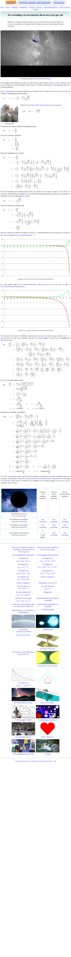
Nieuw (8, 7)
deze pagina (6, 91)
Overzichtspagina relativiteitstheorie (48, 555)
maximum (52, 476)
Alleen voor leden (64, 7)
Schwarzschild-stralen (23, 235)
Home (2, 7)
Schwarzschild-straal (36, 105)
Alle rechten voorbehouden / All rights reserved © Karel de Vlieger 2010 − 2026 (35, 761)
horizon (36, 79)
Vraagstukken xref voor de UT (47, 583)
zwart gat (64, 91)
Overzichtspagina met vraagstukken (23, 555)
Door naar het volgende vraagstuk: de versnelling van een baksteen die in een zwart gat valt (23, 549)
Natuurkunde (23, 7)
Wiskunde (15, 7)
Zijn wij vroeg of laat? (23, 635)
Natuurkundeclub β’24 (50, 7)
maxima (42, 336)
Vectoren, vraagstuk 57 (23, 583)
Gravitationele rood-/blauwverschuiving (23, 629)
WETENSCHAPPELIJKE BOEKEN (34, 3)
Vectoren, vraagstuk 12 (48, 577)
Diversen (39, 7)
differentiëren (5, 340)
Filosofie (32, 7)
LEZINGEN (59, 3)
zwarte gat (47, 79)
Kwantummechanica (47, 609)
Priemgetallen (47, 592)
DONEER (11, 3)
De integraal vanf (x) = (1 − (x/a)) (23, 683)
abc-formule (6, 380)
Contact (35, 9)
